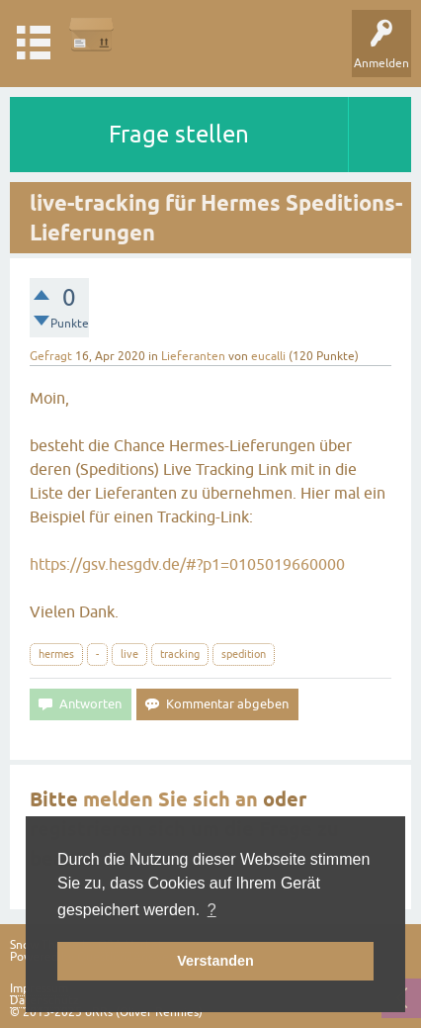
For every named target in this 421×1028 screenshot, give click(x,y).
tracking (180, 654)
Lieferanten (193, 356)
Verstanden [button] (215, 961)
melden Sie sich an (170, 799)
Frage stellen (179, 134)
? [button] (212, 909)
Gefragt (51, 356)
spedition (243, 654)
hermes (56, 654)
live (129, 654)
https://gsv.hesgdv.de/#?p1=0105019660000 (187, 564)
